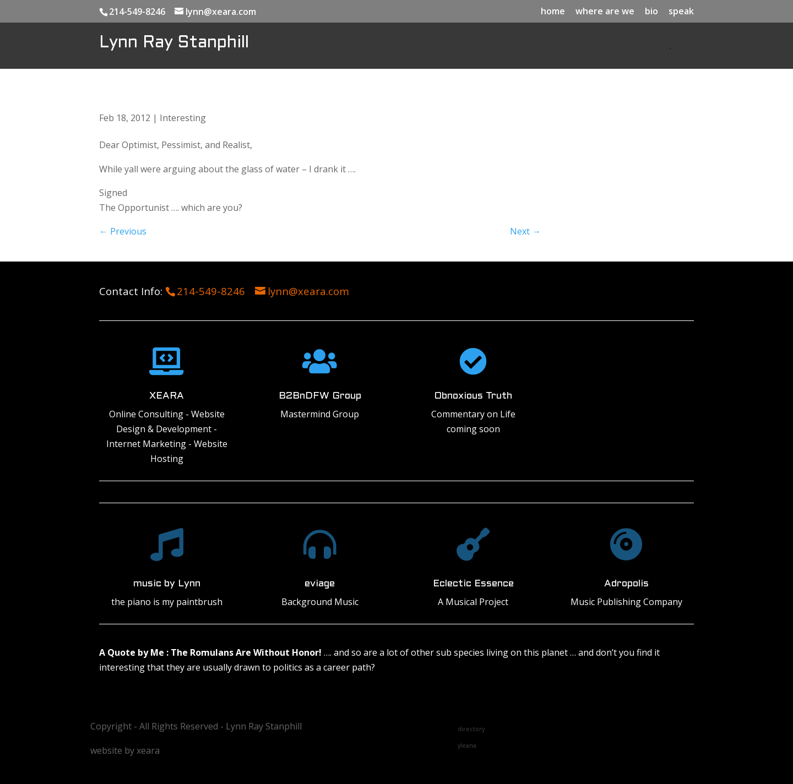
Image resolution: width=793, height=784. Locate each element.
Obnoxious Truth (473, 396)
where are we (604, 12)
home (553, 12)
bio (651, 12)
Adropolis (626, 584)
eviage (320, 584)
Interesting (183, 118)
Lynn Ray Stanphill (174, 43)
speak (681, 12)
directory (471, 729)
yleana (467, 745)
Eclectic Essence (473, 584)
